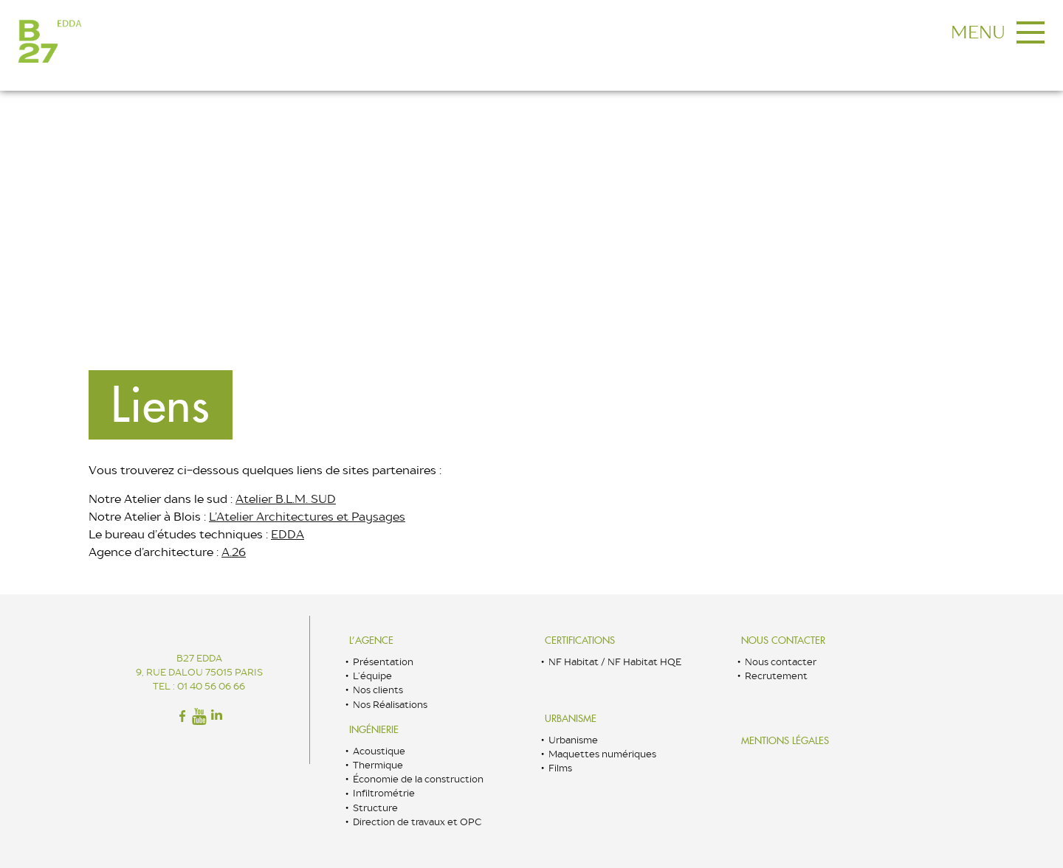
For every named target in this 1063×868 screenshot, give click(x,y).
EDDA (287, 534)
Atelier (255, 499)
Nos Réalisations (390, 704)
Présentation (383, 662)
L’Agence (371, 640)
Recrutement (776, 676)
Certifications (580, 640)
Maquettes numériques (602, 754)
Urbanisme (570, 718)
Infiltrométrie (384, 793)
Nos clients (378, 690)
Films (560, 768)
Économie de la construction (418, 779)
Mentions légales (785, 741)
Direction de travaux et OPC (417, 822)
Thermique (378, 765)
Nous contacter (783, 640)
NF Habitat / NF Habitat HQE (614, 662)
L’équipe (372, 676)
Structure (375, 808)
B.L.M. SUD (305, 499)
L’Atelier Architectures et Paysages (307, 516)
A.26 (233, 552)
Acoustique (379, 751)
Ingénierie (374, 729)
